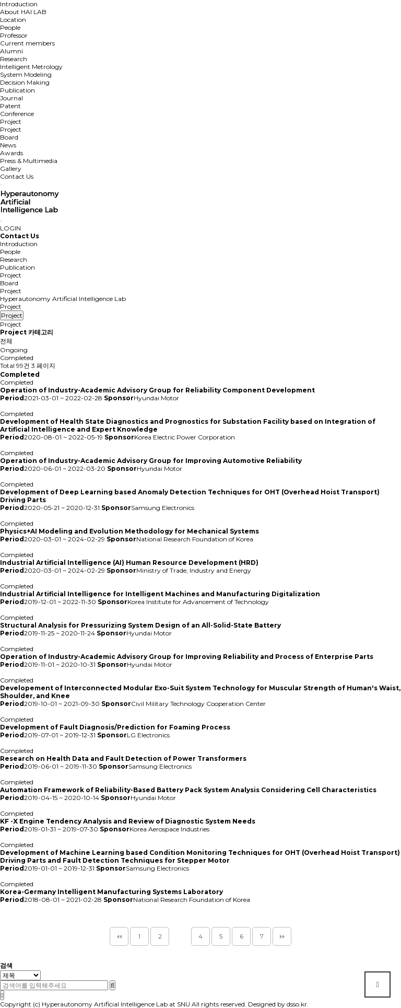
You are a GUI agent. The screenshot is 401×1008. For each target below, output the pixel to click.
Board (9, 137)
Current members (27, 43)
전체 (6, 341)
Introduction (19, 4)
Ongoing (14, 350)
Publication (17, 90)
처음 (119, 936)
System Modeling (26, 74)
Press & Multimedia (28, 161)
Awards (11, 153)
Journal (11, 98)
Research (13, 59)
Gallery (10, 168)
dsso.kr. (298, 1004)
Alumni (11, 51)
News (8, 145)
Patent (10, 106)
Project (10, 121)
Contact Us (16, 176)
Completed (16, 358)
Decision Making (25, 82)
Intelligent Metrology (31, 67)
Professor (14, 35)
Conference (17, 114)
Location (13, 20)
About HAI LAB (23, 12)
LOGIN (10, 228)
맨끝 (282, 936)
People (10, 27)
